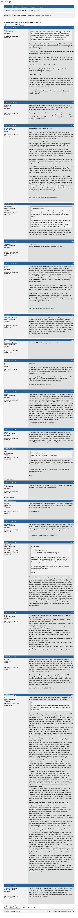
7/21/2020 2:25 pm (10, 429)
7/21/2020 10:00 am (10, 27)
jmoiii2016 (7, 105)
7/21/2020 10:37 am (10, 204)
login (30, 10)
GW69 (6, 615)
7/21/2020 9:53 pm (10, 657)
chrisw (6, 503)
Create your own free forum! (43, 15)
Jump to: (16, 911)
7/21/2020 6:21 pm (10, 542)
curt (5, 363)
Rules (33, 7)
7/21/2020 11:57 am (10, 360)
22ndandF (7, 545)
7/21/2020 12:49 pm (10, 391)
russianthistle (8, 524)
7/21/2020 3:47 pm (10, 501)
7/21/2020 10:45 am (10, 263)
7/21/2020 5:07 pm (10, 521)
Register (24, 7)
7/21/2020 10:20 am (10, 102)
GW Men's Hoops (14, 22)
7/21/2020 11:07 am (10, 315)
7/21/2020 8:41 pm (10, 612)
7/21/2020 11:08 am (10, 340)
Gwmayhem (8, 128)
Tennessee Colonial (10, 318)
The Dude (7, 244)
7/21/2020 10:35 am (10, 125)
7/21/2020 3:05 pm (10, 482)
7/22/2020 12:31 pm (10, 885)
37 (13, 24)
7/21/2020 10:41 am (10, 241)
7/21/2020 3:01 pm (10, 449)
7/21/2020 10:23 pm (10, 695)
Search (15, 7)
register (36, 10)
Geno (6, 266)
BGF (5, 30)
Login (41, 7)
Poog (6, 394)
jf (4, 697)
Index (6, 7)
